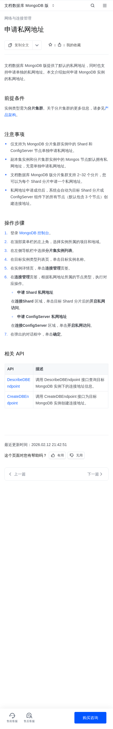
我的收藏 (73, 45)
